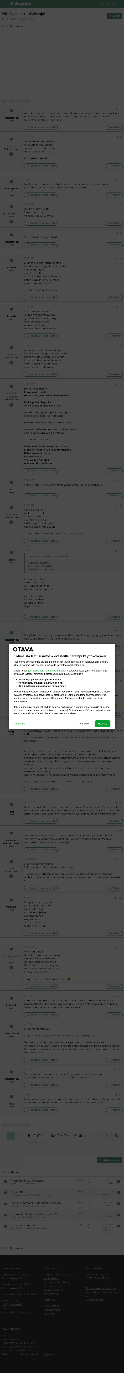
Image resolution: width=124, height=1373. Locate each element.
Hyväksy (102, 723)
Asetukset (84, 723)
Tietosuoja (19, 723)
